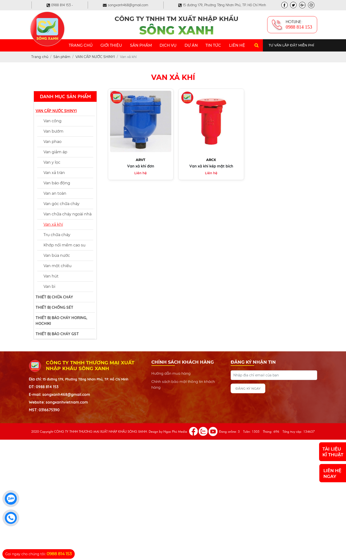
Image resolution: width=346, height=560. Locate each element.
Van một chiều (57, 266)
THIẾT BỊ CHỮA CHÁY (54, 297)
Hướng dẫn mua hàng (171, 373)
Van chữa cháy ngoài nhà (67, 214)
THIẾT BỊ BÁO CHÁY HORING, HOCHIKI (61, 320)
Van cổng (52, 121)
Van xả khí (53, 224)
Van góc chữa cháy (61, 203)
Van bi (49, 286)
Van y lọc (51, 162)
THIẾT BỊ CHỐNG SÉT (54, 307)
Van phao (52, 141)
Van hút (51, 276)
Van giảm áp (55, 152)
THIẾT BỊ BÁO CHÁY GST (57, 333)
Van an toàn (54, 193)
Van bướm (53, 131)
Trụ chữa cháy (56, 234)
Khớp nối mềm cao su (64, 245)
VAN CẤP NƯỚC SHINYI (56, 110)
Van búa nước (56, 255)
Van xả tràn (54, 172)
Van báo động (56, 183)
